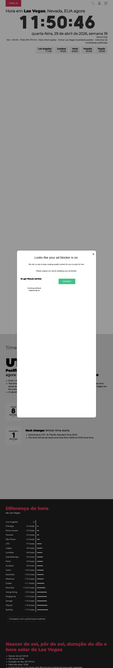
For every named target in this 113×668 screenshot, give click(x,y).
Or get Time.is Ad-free (31, 279)
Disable (67, 281)
